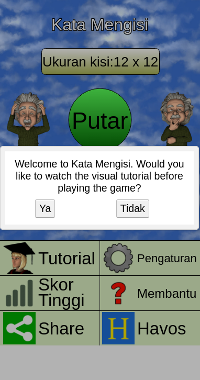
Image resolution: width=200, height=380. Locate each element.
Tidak (132, 208)
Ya (45, 208)
